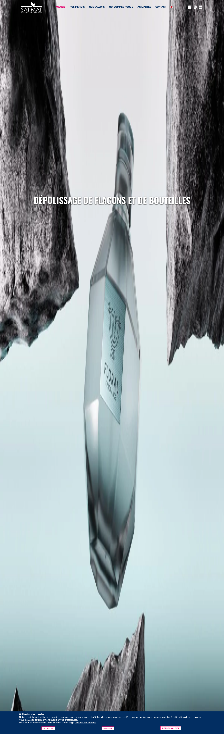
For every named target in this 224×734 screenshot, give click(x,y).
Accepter (48, 728)
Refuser (108, 728)
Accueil (60, 7)
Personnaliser (170, 728)
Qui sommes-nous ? (121, 7)
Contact (160, 7)
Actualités (144, 7)
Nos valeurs (97, 7)
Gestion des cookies (85, 722)
